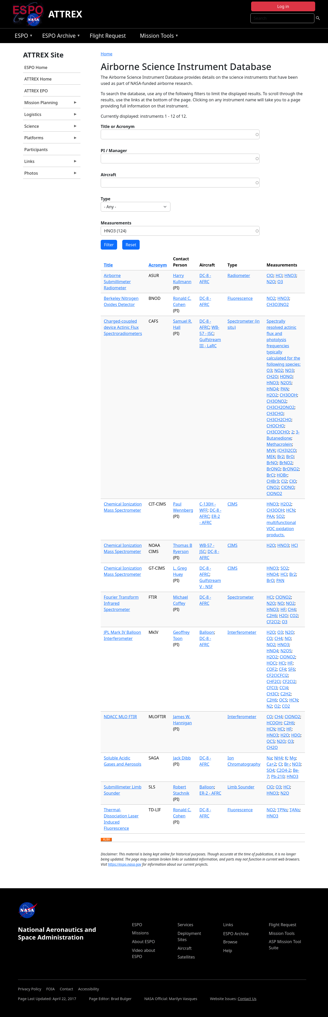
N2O (270, 281)
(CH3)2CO (287, 450)
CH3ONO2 (276, 401)
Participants (36, 149)
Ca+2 (271, 764)
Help (227, 950)
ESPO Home (35, 67)
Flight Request (108, 35)
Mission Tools (158, 36)
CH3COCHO (277, 432)
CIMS (233, 504)
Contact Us (247, 998)
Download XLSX (106, 840)
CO (269, 638)
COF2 (271, 669)
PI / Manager (114, 150)
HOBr (282, 475)
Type (105, 199)
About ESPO (143, 941)
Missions (140, 933)
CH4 (292, 609)
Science (50, 127)
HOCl (271, 663)
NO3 (289, 370)
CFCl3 (271, 687)
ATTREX (65, 14)
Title (108, 265)
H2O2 (272, 395)
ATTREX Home (38, 79)
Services (185, 924)
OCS (283, 700)
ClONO (287, 487)
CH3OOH (288, 395)
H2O (270, 545)
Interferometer (242, 632)
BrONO (273, 469)
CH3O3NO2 (277, 304)
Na (269, 758)
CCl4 (284, 687)
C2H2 (285, 694)
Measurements (116, 223)
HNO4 (272, 389)
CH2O (272, 376)
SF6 (291, 669)
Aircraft (108, 174)
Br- (287, 764)
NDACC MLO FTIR (120, 716)
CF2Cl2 (273, 622)
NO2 (270, 298)
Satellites (186, 957)
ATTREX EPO (36, 91)
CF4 (282, 669)
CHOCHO (275, 426)
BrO (290, 456)
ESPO (22, 36)
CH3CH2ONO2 (280, 407)
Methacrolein (279, 444)
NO (281, 603)
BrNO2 (285, 463)
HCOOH (274, 723)
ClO (269, 275)
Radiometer (239, 275)
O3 (280, 281)
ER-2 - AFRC (210, 793)
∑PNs (283, 810)
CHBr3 (272, 481)
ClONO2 (274, 493)
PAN (284, 389)
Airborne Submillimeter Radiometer (117, 282)
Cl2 (284, 481)
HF (282, 609)
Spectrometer (241, 597)
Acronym (158, 265)
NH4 (278, 758)
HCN (290, 510)
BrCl (270, 475)
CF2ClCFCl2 (277, 675)
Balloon (206, 632)
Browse (230, 942)
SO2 (280, 516)
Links (50, 163)
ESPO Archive (60, 36)
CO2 (294, 615)
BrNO (271, 463)
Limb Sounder (241, 787)
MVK (270, 450)
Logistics (50, 116)
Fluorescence (240, 298)
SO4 (270, 770)
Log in (283, 6)
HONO (286, 376)
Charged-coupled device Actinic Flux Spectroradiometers (123, 327)
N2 (269, 706)
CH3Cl (272, 694)
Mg (293, 758)
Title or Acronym (118, 126)
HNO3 (290, 275)
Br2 (280, 456)
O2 (277, 706)
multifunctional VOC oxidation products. (281, 529)
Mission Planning (50, 104)
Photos (50, 174)
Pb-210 (277, 776)
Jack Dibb (182, 758)
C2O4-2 (283, 770)
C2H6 (271, 615)
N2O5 (285, 383)
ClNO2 (272, 487)
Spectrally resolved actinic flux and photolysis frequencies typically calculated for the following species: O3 (283, 345)
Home (106, 54)
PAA (270, 516)
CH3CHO (274, 413)
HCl (279, 275)
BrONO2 (291, 469)
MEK (270, 456)
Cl (280, 764)
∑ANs (295, 810)
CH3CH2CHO (278, 419)
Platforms (50, 139)
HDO (295, 735)
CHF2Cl (273, 681)
